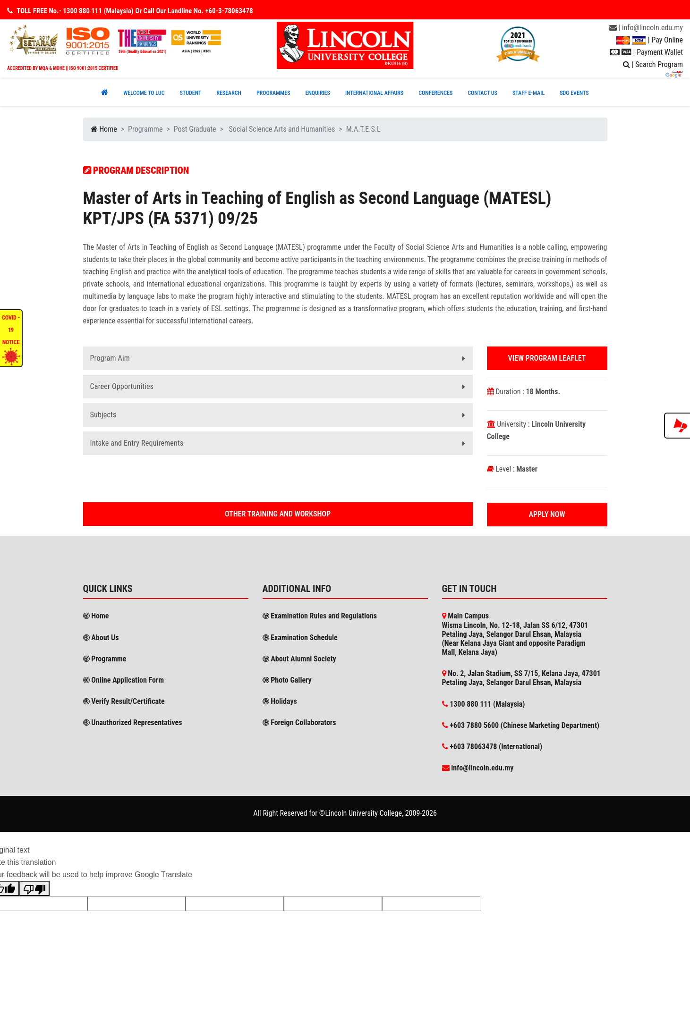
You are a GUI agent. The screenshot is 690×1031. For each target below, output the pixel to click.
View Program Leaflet (547, 358)
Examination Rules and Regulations (320, 615)
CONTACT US (482, 93)
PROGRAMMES (273, 93)
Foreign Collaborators (299, 722)
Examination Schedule (300, 637)
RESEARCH (228, 93)
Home (104, 129)
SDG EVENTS (574, 93)
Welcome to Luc (143, 93)
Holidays (280, 701)
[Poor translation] (34, 888)
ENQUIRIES (317, 93)
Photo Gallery (287, 680)
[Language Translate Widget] (678, 72)
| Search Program (653, 64)
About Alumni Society (299, 658)
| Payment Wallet (646, 52)
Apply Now (547, 514)
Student (190, 93)
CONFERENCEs (435, 93)
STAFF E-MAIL (528, 93)
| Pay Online (649, 39)
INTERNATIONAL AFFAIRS (374, 93)
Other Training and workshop (278, 513)
